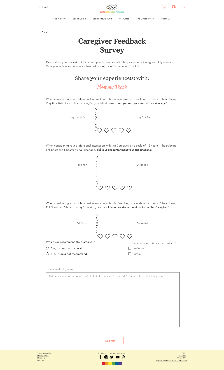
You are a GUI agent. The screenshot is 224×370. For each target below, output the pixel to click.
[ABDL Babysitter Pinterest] (123, 357)
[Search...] (50, 7)
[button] (164, 7)
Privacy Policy (43, 355)
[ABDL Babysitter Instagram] (106, 357)
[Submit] (110, 340)
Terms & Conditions (45, 353)
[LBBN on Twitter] (112, 357)
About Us (182, 355)
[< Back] (50, 32)
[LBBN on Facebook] (100, 357)
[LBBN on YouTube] (117, 357)
